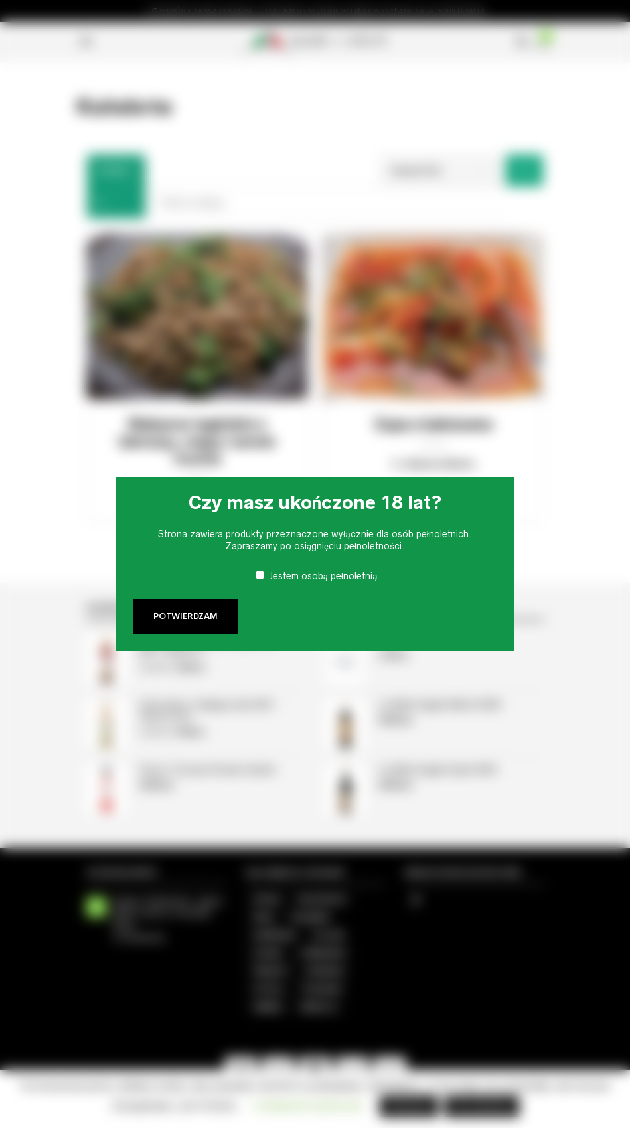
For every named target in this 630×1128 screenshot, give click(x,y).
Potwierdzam (185, 616)
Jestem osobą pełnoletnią (323, 576)
